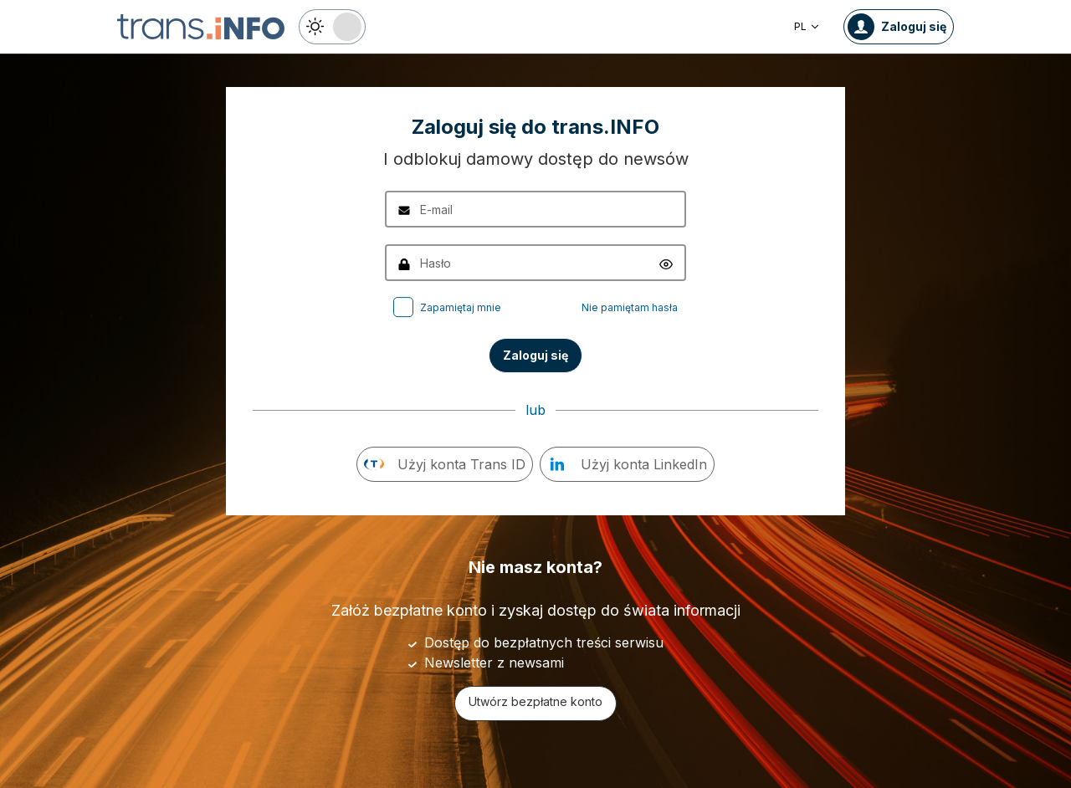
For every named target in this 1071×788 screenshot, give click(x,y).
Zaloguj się (535, 355)
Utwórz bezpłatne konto (535, 701)
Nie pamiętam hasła (630, 307)
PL (807, 26)
